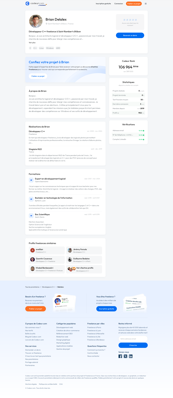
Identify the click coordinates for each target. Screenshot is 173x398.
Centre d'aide (92, 353)
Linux (41, 48)
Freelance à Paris (94, 327)
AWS (58, 48)
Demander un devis (32, 350)
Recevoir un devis (130, 35)
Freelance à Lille (93, 337)
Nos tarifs (29, 330)
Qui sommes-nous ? (33, 327)
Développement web (64, 327)
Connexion (118, 3)
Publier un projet (133, 4)
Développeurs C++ (82, 271)
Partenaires (30, 365)
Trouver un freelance (33, 353)
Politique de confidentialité (48, 384)
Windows (50, 48)
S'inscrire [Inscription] (133, 345)
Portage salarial (31, 362)
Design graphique (63, 340)
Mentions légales (31, 384)
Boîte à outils (30, 333)
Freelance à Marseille (95, 333)
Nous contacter (93, 356)
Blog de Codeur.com (33, 337)
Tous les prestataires (32, 287)
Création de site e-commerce (67, 330)
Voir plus (32, 42)
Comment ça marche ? (96, 350)
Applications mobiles (64, 346)
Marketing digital (63, 343)
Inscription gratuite (103, 3)
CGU (61, 384)
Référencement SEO (64, 333)
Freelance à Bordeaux (95, 340)
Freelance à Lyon (94, 330)
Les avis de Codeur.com (34, 340)
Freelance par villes (95, 323)
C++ (35, 48)
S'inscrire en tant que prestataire (38, 356)
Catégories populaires (66, 323)
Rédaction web (62, 337)
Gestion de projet (63, 349)
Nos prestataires (31, 359)
